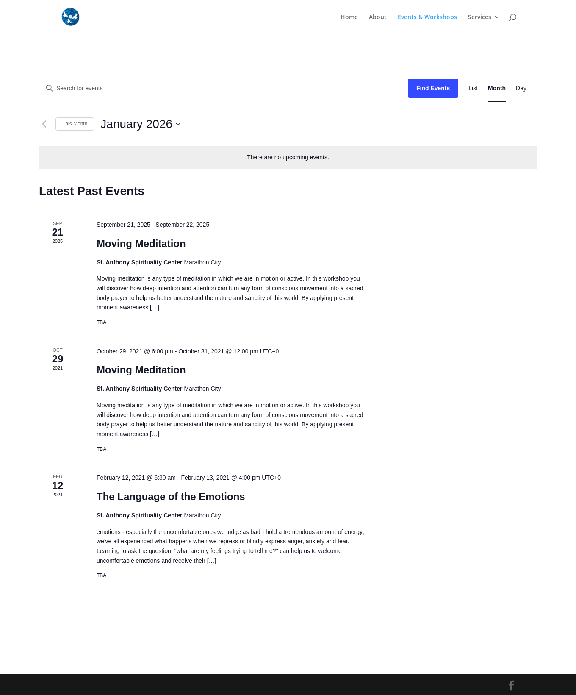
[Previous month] (44, 124)
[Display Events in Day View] (521, 88)
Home (349, 17)
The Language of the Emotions (171, 496)
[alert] (288, 157)
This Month (74, 124)
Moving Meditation (141, 243)
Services (479, 17)
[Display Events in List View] (473, 88)
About (378, 17)
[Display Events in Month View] (497, 88)
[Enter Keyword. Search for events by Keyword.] (223, 88)
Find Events (433, 88)
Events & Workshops (427, 17)
